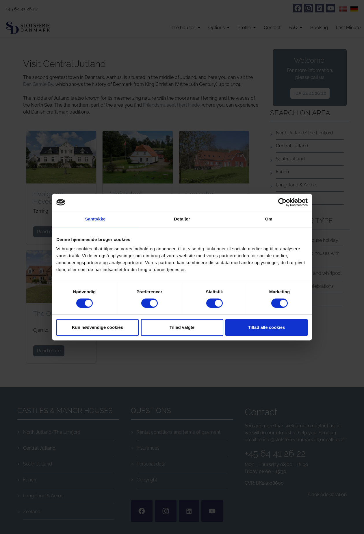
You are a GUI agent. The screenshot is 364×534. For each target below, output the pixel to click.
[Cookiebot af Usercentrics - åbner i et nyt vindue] (282, 202)
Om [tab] (268, 218)
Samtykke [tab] (95, 218)
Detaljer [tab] (182, 218)
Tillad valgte (182, 327)
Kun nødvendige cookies (97, 327)
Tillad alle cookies (266, 327)
